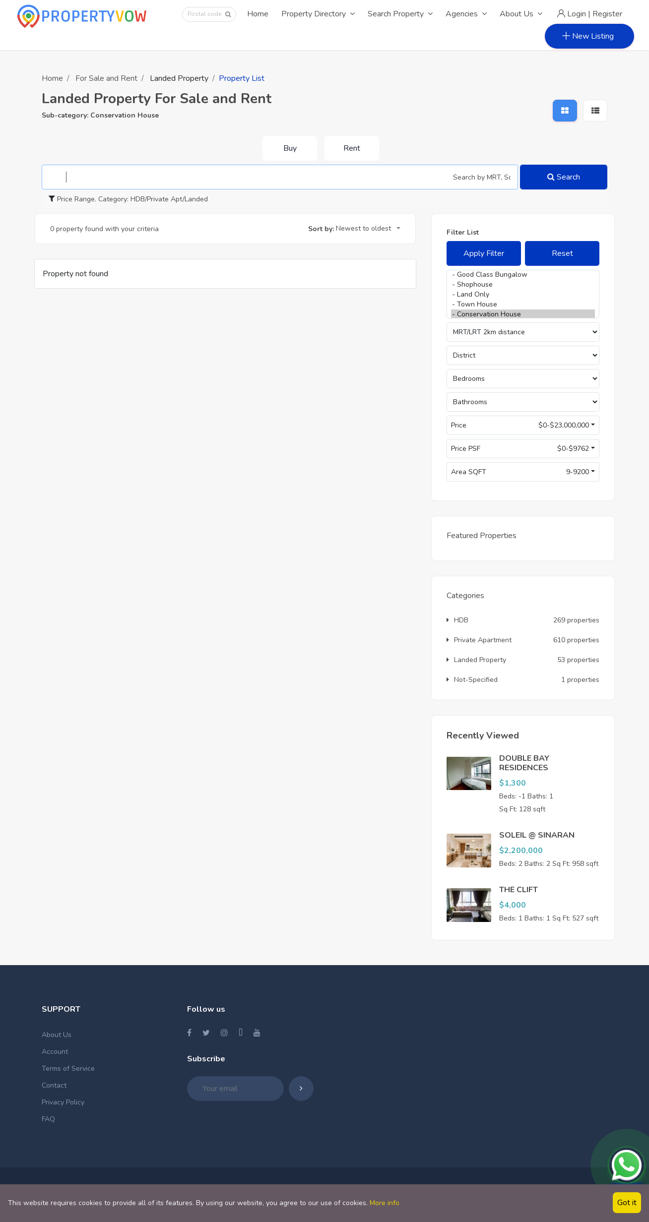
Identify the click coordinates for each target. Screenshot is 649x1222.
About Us (521, 13)
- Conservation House (523, 314)
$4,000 (512, 905)
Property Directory (318, 13)
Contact (54, 1085)
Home (257, 13)
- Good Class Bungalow (523, 275)
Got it (627, 1202)
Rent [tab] (351, 148)
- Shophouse (523, 285)
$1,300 (512, 783)
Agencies (466, 13)
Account (55, 1051)
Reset (562, 253)
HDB (457, 620)
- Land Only (523, 295)
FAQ (48, 1119)
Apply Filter (483, 253)
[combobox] (368, 229)
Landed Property (476, 660)
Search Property (400, 13)
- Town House (523, 304)
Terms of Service (68, 1068)
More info (384, 1203)
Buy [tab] (290, 148)
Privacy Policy (63, 1102)
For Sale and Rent (106, 78)
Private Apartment (479, 640)
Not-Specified (472, 679)
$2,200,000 (521, 850)
